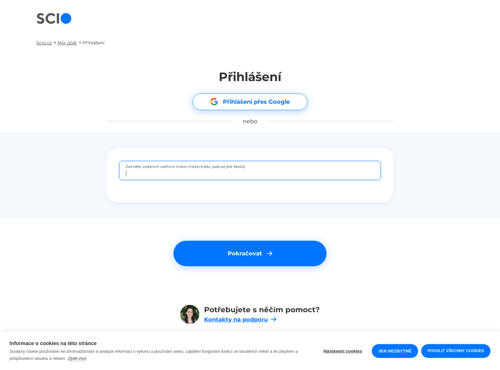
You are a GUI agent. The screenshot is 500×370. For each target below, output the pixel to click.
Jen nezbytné (395, 351)
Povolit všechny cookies (456, 351)
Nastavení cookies (343, 351)
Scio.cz (44, 42)
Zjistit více (77, 358)
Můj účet (67, 42)
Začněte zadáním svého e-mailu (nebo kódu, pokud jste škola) (185, 166)
